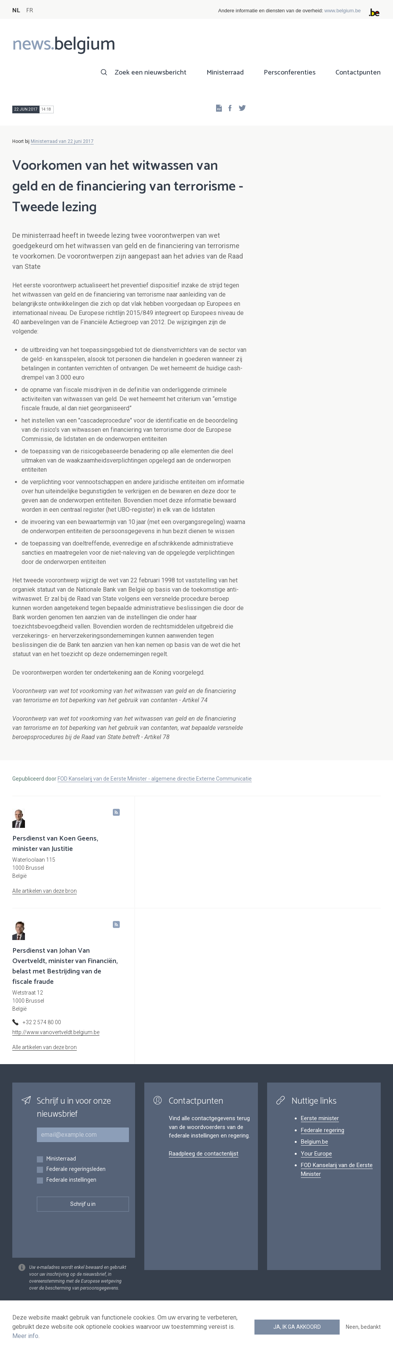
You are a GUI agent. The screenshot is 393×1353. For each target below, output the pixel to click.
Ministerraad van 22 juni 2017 (62, 141)
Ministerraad (225, 72)
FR (29, 10)
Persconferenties (289, 72)
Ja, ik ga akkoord (297, 1327)
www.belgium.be (342, 10)
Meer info (25, 1336)
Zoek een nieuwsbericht (151, 72)
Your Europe (316, 1153)
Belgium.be (314, 1141)
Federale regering (322, 1130)
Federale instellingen (71, 1180)
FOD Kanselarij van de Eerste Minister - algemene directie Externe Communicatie (155, 779)
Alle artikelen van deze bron (44, 891)
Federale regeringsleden (76, 1169)
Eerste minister (320, 1118)
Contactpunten (358, 72)
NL (16, 10)
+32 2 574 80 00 (42, 1022)
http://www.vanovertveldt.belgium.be (55, 1032)
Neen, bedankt (363, 1327)
